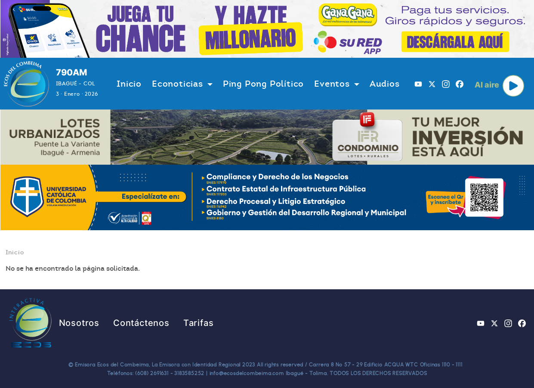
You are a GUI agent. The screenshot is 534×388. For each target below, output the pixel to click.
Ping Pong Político (263, 83)
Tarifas (198, 323)
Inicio (129, 83)
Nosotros (79, 323)
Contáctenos (141, 323)
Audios (385, 83)
